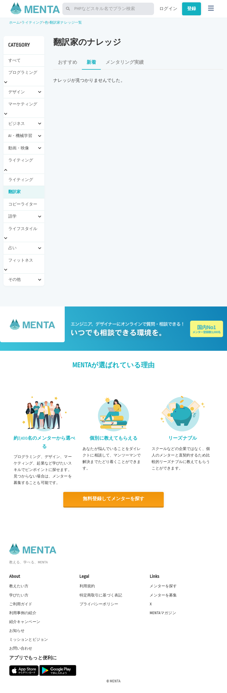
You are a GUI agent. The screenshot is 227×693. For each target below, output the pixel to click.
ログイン (168, 8)
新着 (91, 62)
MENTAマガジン (163, 612)
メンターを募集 (163, 595)
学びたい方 (19, 595)
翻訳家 (14, 192)
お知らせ (17, 630)
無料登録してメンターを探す (113, 498)
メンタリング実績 (125, 62)
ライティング (32, 23)
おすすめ (67, 62)
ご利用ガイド (21, 603)
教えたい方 (19, 586)
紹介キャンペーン (24, 621)
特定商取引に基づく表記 (101, 595)
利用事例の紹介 (22, 612)
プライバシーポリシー (99, 603)
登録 (191, 8)
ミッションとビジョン (28, 639)
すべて (14, 60)
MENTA (115, 681)
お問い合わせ (21, 648)
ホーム (14, 23)
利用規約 (87, 586)
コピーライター (23, 204)
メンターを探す (163, 586)
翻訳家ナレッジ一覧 (66, 23)
